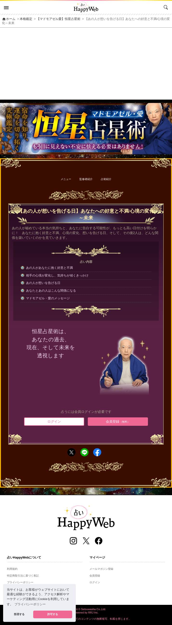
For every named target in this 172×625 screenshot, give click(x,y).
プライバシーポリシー (20, 582)
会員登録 (118, 421)
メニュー (66, 179)
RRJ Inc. (93, 612)
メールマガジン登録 (101, 568)
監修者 (86, 179)
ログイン (54, 421)
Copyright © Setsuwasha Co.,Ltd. (86, 609)
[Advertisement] (86, 63)
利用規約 (12, 568)
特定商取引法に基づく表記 (23, 575)
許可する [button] (52, 614)
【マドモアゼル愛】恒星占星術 (58, 19)
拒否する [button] (19, 614)
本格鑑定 (26, 19)
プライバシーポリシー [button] (30, 604)
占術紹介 (106, 179)
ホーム (8, 19)
